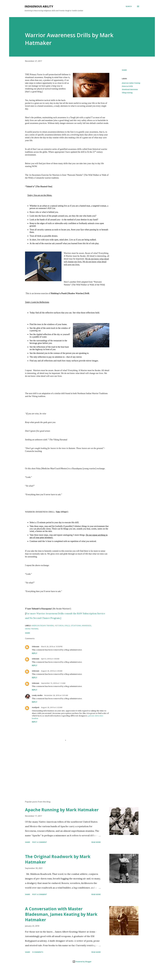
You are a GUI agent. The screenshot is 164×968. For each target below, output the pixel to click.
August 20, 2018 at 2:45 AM (51, 671)
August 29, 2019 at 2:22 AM (51, 707)
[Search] (129, 6)
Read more (96, 842)
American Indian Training (131, 83)
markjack (35, 707)
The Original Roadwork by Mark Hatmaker (57, 859)
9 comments (37, 952)
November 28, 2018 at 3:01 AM (56, 695)
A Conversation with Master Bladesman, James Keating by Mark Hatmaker (61, 914)
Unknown (35, 646)
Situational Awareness (130, 89)
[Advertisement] (63, 772)
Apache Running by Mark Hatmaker (62, 810)
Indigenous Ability (39, 6)
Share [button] (124, 70)
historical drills (127, 86)
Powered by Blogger (82, 961)
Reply (34, 653)
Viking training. (127, 92)
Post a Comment (39, 842)
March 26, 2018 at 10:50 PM (51, 646)
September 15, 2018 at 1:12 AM (53, 683)
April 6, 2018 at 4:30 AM (50, 659)
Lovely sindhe (37, 695)
